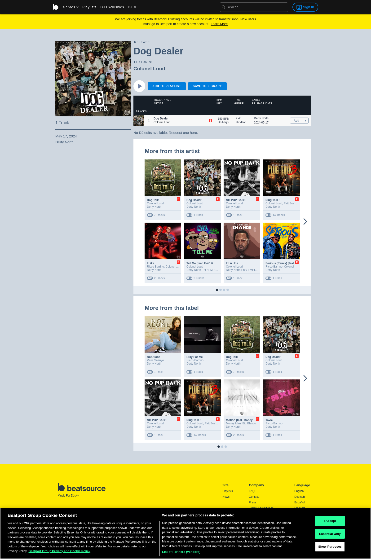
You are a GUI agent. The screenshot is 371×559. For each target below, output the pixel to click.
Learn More (219, 24)
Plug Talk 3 (272, 200)
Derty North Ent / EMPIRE (202, 270)
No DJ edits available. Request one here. (165, 133)
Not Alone (153, 357)
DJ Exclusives (112, 7)
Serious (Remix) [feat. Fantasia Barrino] (292, 263)
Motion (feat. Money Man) (243, 420)
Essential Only (330, 541)
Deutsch (299, 496)
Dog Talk (153, 200)
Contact (254, 496)
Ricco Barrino (155, 266)
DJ (132, 7)
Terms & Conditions (261, 508)
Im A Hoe (232, 263)
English (299, 491)
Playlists (89, 7)
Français (299, 508)
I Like (150, 263)
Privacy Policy (258, 513)
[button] (138, 120)
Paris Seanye (155, 360)
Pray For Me (194, 357)
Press (252, 502)
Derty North (261, 118)
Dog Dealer (193, 200)
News (226, 496)
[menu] (69, 7)
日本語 (298, 514)
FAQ (252, 491)
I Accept (330, 528)
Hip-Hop (241, 122)
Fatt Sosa (290, 203)
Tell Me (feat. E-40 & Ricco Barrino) (210, 263)
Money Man (233, 423)
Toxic (269, 420)
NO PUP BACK (236, 200)
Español (299, 502)
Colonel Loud (149, 68)
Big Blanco (249, 423)
